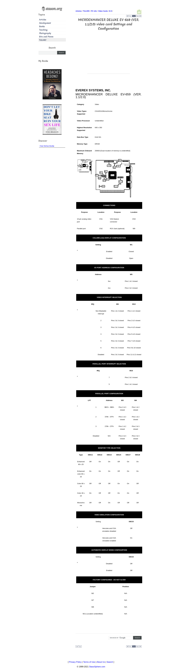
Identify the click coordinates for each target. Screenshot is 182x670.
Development (45, 23)
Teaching (43, 30)
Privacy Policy (75, 662)
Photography (45, 33)
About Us (101, 662)
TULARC (42, 40)
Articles (42, 19)
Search (110, 662)
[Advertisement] (108, 56)
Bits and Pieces (46, 36)
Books (42, 26)
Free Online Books (47, 146)
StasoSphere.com (97, 667)
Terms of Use (89, 662)
